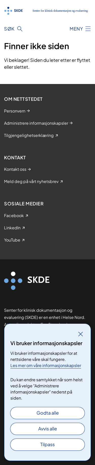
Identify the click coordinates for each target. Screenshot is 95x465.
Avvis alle (47, 428)
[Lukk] (81, 334)
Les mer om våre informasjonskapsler (45, 365)
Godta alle (47, 413)
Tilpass (47, 444)
